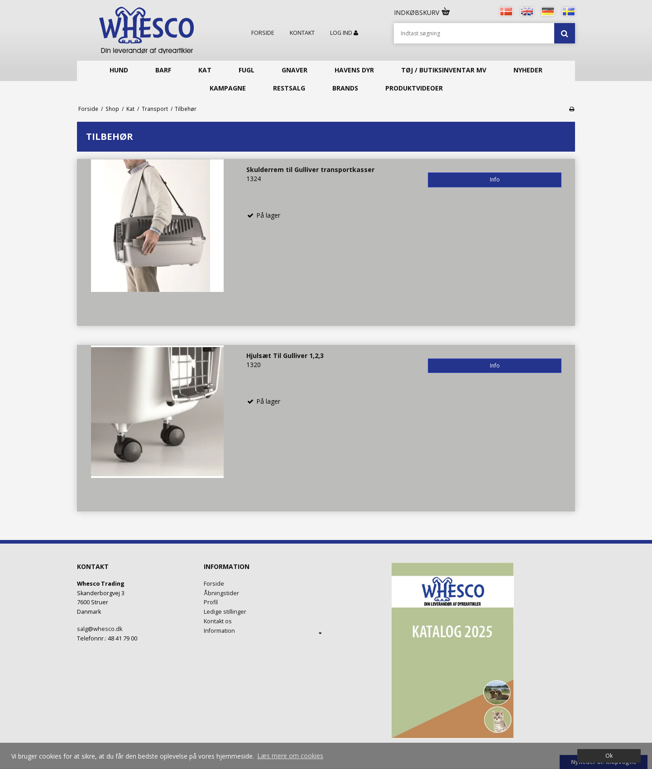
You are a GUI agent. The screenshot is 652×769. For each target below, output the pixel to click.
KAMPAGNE (228, 88)
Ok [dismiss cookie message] (609, 755)
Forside (262, 33)
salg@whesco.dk (99, 629)
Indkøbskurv (422, 12)
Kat (204, 70)
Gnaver (294, 70)
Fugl (246, 70)
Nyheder (527, 70)
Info (495, 179)
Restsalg (289, 88)
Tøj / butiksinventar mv (443, 70)
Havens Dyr (354, 70)
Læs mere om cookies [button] (290, 755)
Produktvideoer (414, 88)
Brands (345, 88)
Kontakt (302, 33)
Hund (119, 70)
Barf (163, 70)
